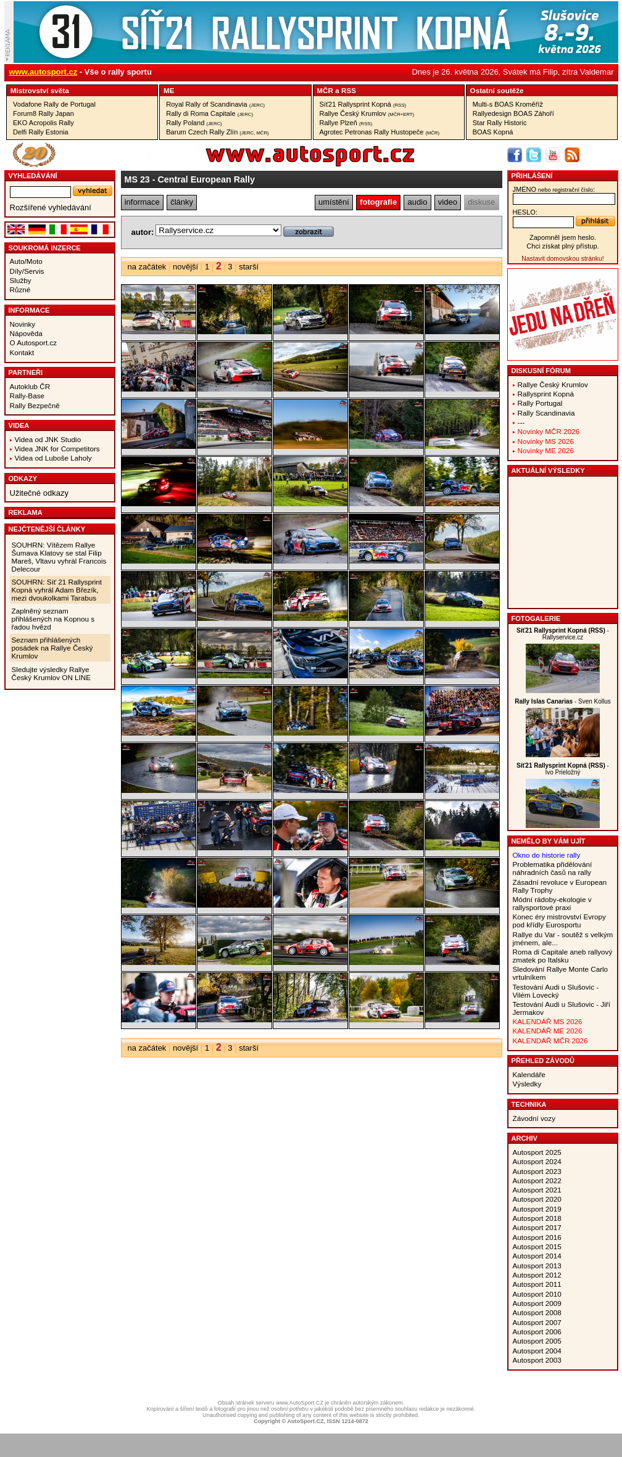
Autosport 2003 (537, 1360)
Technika (529, 1104)
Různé (20, 289)
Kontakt (22, 352)
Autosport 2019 (537, 1209)
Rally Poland (194, 122)
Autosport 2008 (537, 1312)
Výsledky (527, 1084)
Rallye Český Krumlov (367, 113)
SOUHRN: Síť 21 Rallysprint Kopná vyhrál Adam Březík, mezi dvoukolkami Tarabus (57, 590)
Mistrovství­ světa (39, 90)
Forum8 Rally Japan (43, 113)
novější (185, 266)
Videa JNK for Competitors (57, 449)
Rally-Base (27, 396)
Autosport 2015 (537, 1246)
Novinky (23, 324)
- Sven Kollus (563, 701)
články (181, 202)
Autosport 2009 (537, 1303)
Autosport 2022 (537, 1180)
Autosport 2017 (537, 1227)
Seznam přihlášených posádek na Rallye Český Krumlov (52, 648)
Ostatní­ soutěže (497, 90)
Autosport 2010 (537, 1294)
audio (418, 202)
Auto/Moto (26, 261)
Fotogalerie (536, 618)
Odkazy (23, 478)
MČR (325, 90)
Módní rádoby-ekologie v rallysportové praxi (552, 903)
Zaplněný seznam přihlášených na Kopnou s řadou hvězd (53, 619)
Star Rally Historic (500, 122)
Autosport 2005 (537, 1341)
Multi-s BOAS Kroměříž (508, 104)
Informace (29, 310)
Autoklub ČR (30, 386)
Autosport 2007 (537, 1322)
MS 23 (137, 179)
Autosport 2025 (537, 1152)
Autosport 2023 (537, 1171)
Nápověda (26, 333)
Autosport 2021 (537, 1190)
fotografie (378, 202)
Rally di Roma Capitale (209, 113)
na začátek (147, 266)
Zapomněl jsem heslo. (562, 237)
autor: (142, 232)
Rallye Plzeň (346, 122)
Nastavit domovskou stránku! (562, 258)
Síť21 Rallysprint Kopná (363, 104)
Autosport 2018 (537, 1218)
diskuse (481, 202)
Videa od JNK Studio (48, 439)
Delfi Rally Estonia (40, 132)
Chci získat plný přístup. (562, 246)
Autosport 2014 (537, 1256)
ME (169, 90)
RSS (348, 90)
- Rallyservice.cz (562, 634)
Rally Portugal (540, 403)
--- (521, 422)
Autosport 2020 (537, 1199)
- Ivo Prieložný (562, 769)
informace (142, 202)
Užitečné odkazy (39, 493)
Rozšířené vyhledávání (50, 207)
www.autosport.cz (43, 71)
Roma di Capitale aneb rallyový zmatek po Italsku (563, 956)
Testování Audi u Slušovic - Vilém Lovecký (556, 991)
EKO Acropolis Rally (43, 122)
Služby (20, 280)
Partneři (26, 372)
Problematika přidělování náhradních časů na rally (552, 868)
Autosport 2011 (537, 1284)
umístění (333, 202)
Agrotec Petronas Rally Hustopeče (380, 132)
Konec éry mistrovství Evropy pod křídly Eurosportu (559, 921)
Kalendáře (529, 1074)
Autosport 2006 (537, 1332)
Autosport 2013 (537, 1266)
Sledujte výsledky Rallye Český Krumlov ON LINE (51, 673)
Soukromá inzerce (45, 248)
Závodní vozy (534, 1118)
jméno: (554, 189)
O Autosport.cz (33, 343)
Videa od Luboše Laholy (53, 458)
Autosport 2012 (537, 1275)
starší (249, 266)
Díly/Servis (27, 271)
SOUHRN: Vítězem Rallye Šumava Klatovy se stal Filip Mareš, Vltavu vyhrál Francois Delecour (59, 557)
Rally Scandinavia (546, 413)
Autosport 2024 (537, 1161)
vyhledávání (33, 175)
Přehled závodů (543, 1060)
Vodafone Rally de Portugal (54, 104)
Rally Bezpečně (35, 405)
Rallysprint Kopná (546, 394)
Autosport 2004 (537, 1351)
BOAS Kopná (493, 132)
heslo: (525, 212)
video (447, 202)
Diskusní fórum (541, 370)
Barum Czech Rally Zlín (217, 132)
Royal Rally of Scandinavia (215, 104)
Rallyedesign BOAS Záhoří (513, 113)
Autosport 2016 (537, 1237)
